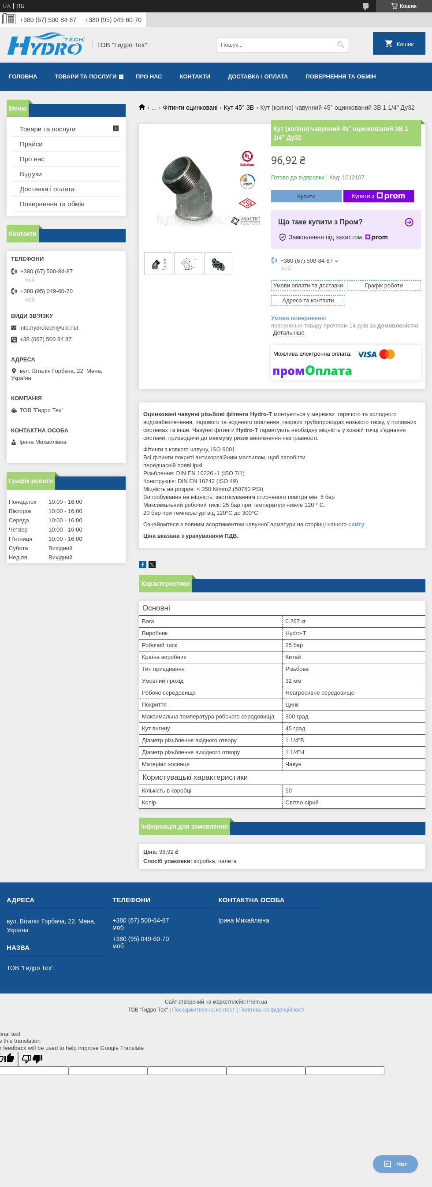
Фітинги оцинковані (190, 107)
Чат (395, 1164)
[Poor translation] (32, 1059)
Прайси (31, 144)
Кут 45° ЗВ (239, 107)
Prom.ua (257, 1002)
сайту (356, 524)
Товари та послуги (85, 76)
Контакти (195, 76)
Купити (306, 196)
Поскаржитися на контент (203, 1010)
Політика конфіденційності (272, 1010)
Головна (23, 76)
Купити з (378, 196)
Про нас (149, 76)
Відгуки (31, 174)
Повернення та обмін (340, 76)
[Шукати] (340, 44)
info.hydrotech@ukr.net (48, 327)
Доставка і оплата (258, 76)
